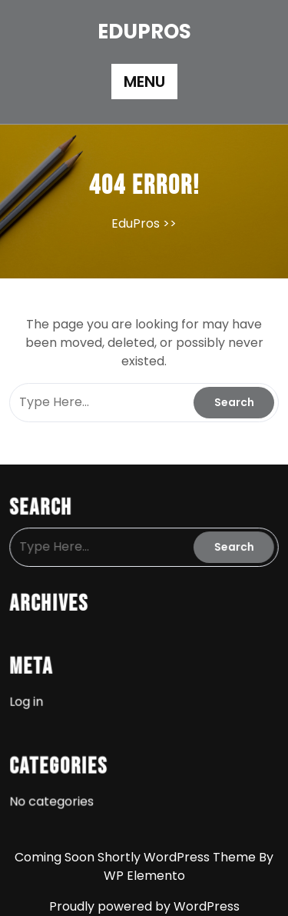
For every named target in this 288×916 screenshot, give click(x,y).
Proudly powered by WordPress (144, 906)
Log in (28, 699)
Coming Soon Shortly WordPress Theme (137, 857)
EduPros (144, 31)
